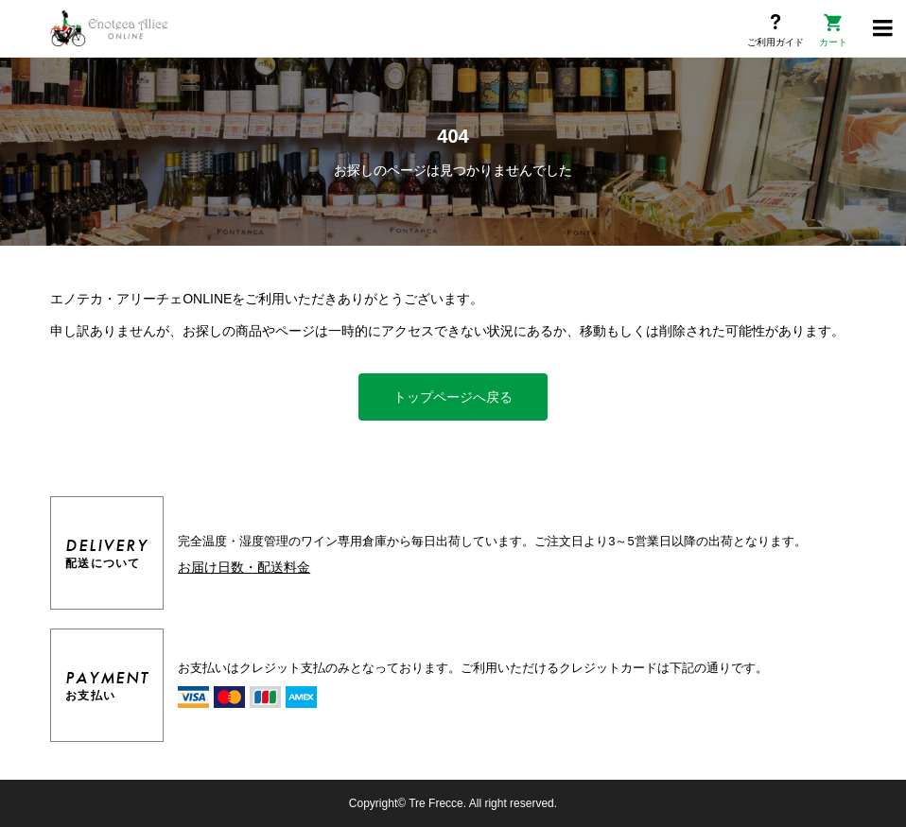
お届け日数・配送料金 (244, 567)
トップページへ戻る (453, 397)
